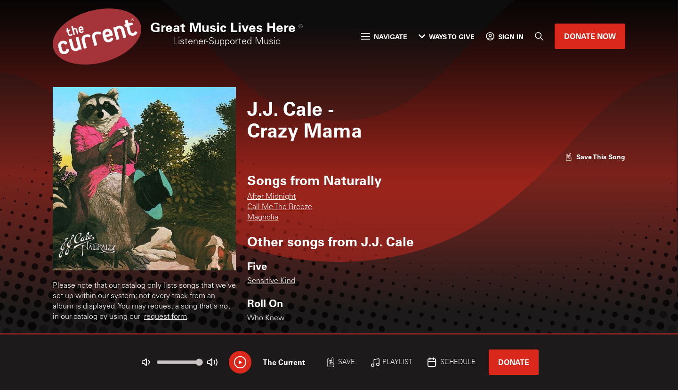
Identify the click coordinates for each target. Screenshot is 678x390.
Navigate (384, 36)
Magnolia (262, 217)
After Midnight (271, 197)
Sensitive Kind (271, 281)
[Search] (539, 36)
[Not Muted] (146, 362)
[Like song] (595, 156)
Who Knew (265, 318)
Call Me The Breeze (279, 207)
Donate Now (590, 36)
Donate (513, 362)
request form (165, 317)
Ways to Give (447, 36)
